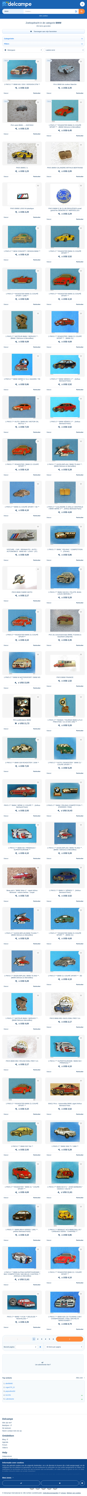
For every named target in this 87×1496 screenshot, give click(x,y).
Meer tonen (6, 1478)
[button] (76, 11)
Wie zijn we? (7, 1423)
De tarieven (6, 1428)
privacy (63, 1493)
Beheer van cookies (74, 1493)
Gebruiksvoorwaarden (50, 1493)
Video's (5, 1448)
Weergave (10, 50)
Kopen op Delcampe (10, 1459)
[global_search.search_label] (51, 11)
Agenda (5, 1442)
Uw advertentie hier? (43, 1364)
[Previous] (17, 1339)
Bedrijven (7, 1425)
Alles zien (80, 1378)
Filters (6, 44)
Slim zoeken (43, 16)
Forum (4, 1445)
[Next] (69, 1339)
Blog (5, 1439)
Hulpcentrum (7, 1456)
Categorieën (9, 39)
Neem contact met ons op (12, 1431)
